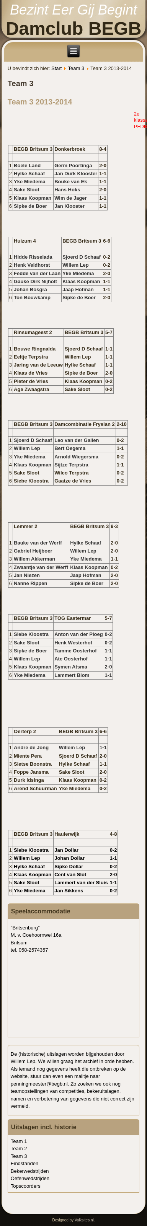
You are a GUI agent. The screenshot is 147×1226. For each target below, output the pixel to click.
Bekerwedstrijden (30, 1171)
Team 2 (19, 1148)
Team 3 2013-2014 (40, 102)
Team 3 (76, 68)
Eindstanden (24, 1163)
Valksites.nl (84, 1220)
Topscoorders (26, 1186)
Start (56, 68)
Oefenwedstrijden (30, 1178)
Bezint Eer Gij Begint (73, 10)
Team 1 (19, 1141)
